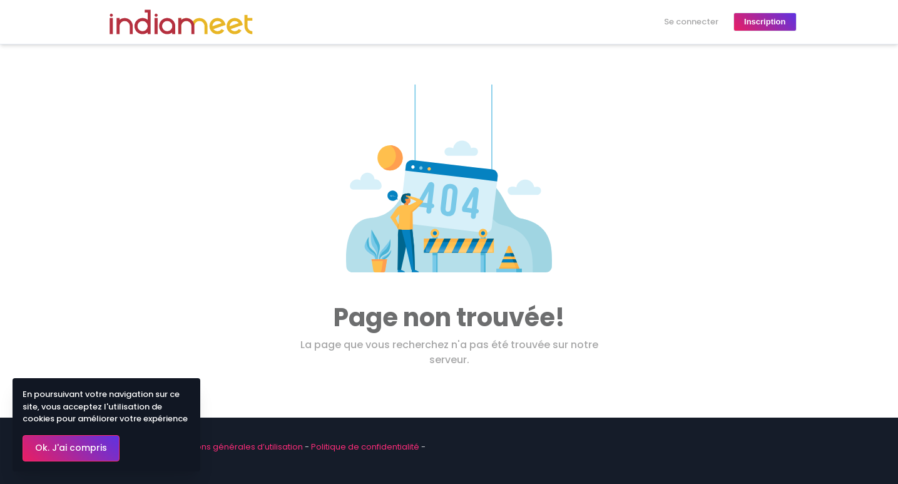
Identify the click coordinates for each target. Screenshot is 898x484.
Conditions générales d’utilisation (235, 447)
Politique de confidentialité (365, 447)
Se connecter (691, 22)
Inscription (764, 21)
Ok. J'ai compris (71, 447)
